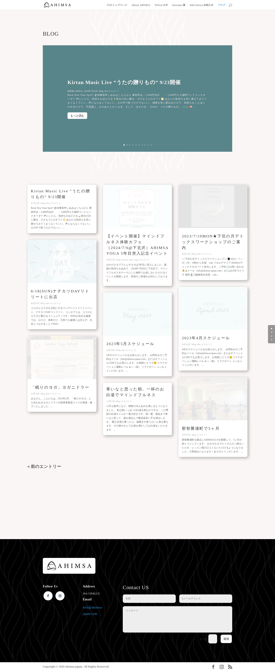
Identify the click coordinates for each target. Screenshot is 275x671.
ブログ (221, 5)
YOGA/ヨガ (161, 5)
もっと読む (77, 116)
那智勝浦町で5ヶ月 (201, 428)
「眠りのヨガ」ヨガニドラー (60, 387)
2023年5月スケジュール (130, 344)
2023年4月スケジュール (206, 338)
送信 (226, 638)
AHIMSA (78, 91)
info (106, 91)
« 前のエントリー (44, 466)
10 (151, 145)
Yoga (136, 259)
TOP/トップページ (117, 5)
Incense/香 (178, 5)
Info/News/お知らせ (201, 5)
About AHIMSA (141, 5)
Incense (124, 259)
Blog (101, 91)
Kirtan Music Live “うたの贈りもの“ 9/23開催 (124, 83)
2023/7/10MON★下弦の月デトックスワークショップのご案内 (213, 242)
